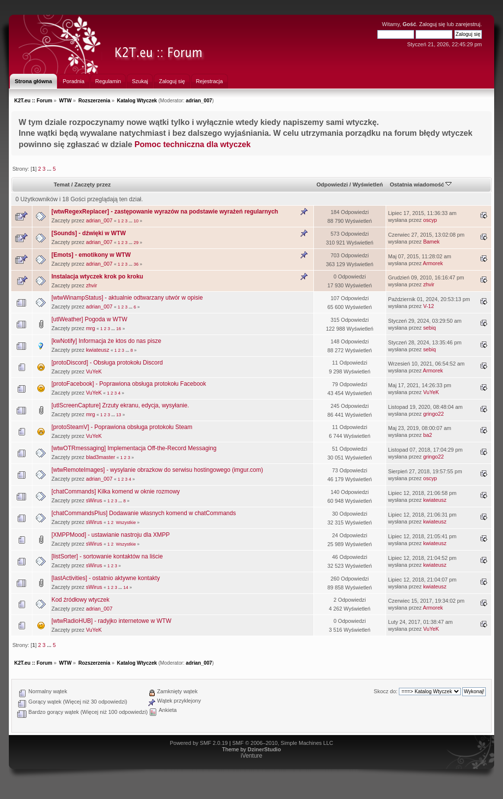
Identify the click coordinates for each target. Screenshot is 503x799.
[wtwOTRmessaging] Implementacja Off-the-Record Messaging (134, 448)
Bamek (431, 242)
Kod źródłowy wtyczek (81, 599)
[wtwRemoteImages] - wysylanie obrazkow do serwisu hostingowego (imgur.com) (157, 469)
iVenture (251, 755)
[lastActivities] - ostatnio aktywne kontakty (106, 578)
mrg (90, 328)
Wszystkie (126, 522)
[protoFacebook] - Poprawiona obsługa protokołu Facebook (129, 383)
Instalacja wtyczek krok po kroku (97, 276)
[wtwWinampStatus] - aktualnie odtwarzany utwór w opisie (127, 297)
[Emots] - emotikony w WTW (91, 254)
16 (118, 328)
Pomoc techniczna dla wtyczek (193, 144)
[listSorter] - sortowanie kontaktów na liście (107, 556)
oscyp (430, 220)
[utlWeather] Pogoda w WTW (90, 319)
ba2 (427, 435)
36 (136, 264)
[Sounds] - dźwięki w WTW (89, 233)
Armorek (433, 263)
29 (136, 242)
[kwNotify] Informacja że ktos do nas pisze (106, 341)
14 (125, 587)
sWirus (94, 500)
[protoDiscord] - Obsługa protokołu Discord (107, 362)
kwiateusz (97, 350)
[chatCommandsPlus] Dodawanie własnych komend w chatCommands (144, 513)
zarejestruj (467, 24)
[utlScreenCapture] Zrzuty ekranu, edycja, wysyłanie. (120, 405)
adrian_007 (199, 100)
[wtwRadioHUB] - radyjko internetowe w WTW (111, 620)
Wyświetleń (368, 184)
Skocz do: (385, 691)
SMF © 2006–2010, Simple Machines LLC (283, 743)
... (50, 169)
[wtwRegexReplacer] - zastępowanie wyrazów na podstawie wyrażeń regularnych (165, 211)
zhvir (91, 285)
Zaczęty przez (92, 184)
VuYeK (94, 371)
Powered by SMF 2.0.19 (199, 743)
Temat (62, 184)
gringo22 (433, 414)
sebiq (429, 328)
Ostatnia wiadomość (420, 184)
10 (136, 220)
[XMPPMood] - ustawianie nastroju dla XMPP (111, 534)
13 (118, 414)
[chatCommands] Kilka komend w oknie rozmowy (116, 491)
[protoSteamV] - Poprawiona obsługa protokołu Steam (122, 427)
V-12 (428, 306)
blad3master (100, 457)
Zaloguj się (432, 24)
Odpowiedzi (332, 184)
